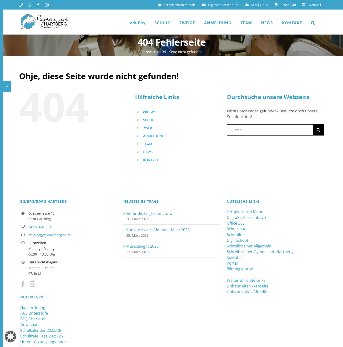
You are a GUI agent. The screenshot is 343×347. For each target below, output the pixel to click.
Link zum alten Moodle (247, 291)
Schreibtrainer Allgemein (249, 246)
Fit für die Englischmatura (149, 213)
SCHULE (149, 120)
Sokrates (234, 257)
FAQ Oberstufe (33, 319)
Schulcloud (237, 228)
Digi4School (237, 240)
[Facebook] (23, 284)
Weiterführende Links (246, 280)
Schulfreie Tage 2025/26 (41, 336)
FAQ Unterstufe (34, 313)
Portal (232, 263)
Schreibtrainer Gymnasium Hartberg (260, 251)
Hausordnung (32, 307)
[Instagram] (32, 284)
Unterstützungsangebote (43, 341)
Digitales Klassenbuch (246, 217)
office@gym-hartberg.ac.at (49, 235)
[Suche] (318, 130)
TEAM (147, 144)
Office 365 (236, 223)
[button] (313, 23)
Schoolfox (235, 234)
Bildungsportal (240, 269)
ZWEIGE (149, 128)
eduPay (149, 112)
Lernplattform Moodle (247, 211)
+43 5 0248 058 (40, 227)
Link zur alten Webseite (247, 286)
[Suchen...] (270, 130)
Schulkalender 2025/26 (40, 330)
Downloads (30, 324)
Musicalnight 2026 (142, 246)
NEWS (148, 152)
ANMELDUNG (153, 136)
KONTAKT (151, 160)
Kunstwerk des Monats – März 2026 (158, 229)
